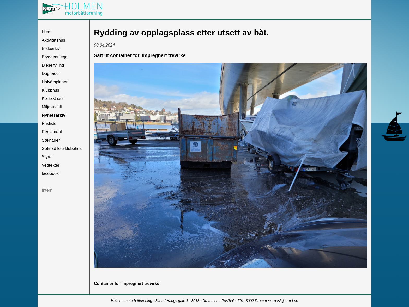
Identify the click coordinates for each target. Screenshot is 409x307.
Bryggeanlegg (55, 57)
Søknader (51, 140)
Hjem (46, 32)
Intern (47, 190)
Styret (47, 157)
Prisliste (49, 123)
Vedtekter (50, 165)
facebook (50, 173)
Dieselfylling (53, 65)
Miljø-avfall (52, 107)
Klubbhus (50, 90)
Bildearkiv (51, 48)
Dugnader (51, 73)
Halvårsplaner (55, 82)
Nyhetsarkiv (53, 115)
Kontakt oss (53, 98)
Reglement (52, 132)
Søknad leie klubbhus (62, 148)
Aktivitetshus (53, 40)
